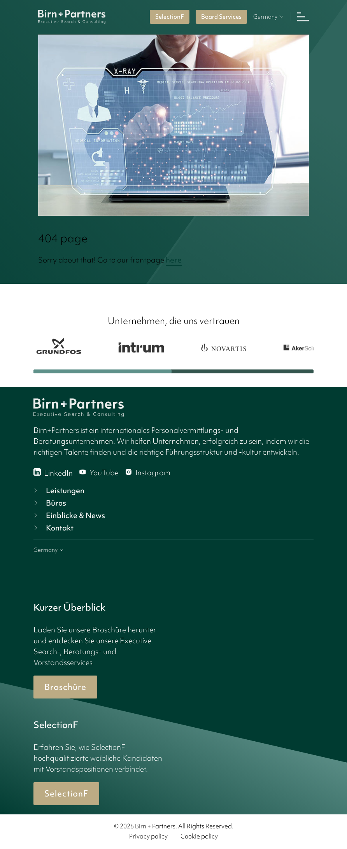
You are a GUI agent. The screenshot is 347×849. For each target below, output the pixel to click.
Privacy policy (148, 836)
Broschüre (65, 687)
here (174, 260)
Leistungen (58, 490)
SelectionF (169, 17)
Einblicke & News (68, 515)
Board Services (221, 17)
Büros (49, 503)
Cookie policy (199, 836)
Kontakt (53, 528)
